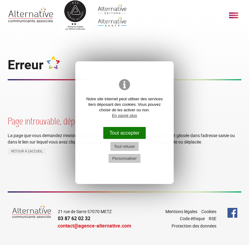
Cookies (208, 211)
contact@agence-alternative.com (94, 225)
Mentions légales (181, 211)
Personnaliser (124, 158)
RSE (212, 218)
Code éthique (192, 218)
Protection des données (194, 226)
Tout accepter (124, 133)
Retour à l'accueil (27, 151)
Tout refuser (124, 146)
